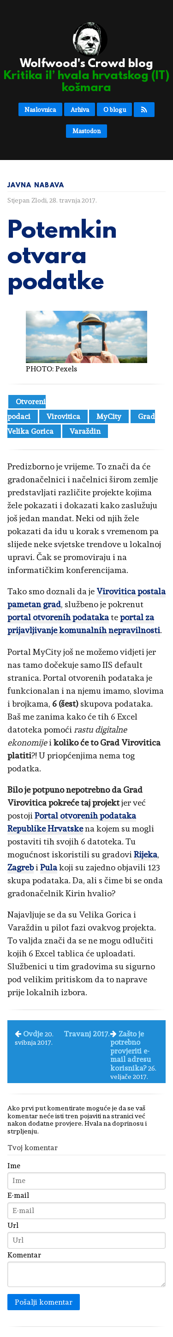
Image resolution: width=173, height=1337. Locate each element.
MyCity (108, 416)
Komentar (24, 1255)
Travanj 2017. (86, 1033)
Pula (48, 867)
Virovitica (63, 416)
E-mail (18, 1195)
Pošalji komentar (43, 1302)
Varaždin (85, 431)
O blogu (114, 109)
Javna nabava (35, 185)
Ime (13, 1166)
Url (12, 1225)
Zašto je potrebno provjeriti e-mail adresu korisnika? (130, 1050)
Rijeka (145, 854)
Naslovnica (40, 109)
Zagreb (20, 867)
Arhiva (80, 109)
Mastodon (86, 131)
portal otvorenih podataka (58, 617)
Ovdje (33, 1033)
